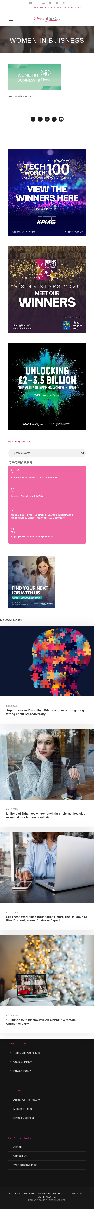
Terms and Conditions (27, 1052)
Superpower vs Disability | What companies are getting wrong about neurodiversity (45, 712)
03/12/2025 (12, 706)
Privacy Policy (22, 1070)
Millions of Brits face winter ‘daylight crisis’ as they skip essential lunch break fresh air (45, 815)
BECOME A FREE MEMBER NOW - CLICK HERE (60, 7)
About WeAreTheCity (26, 1099)
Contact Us (20, 1155)
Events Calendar (23, 1117)
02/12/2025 (12, 912)
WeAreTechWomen (25, 1164)
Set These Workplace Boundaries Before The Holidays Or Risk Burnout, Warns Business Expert (46, 918)
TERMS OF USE (57, 1200)
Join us (17, 1146)
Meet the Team (22, 1108)
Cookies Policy (22, 1061)
